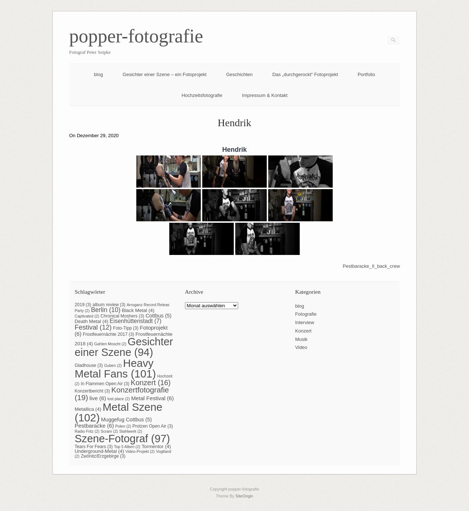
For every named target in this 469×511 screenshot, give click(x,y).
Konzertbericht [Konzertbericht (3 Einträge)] (92, 391)
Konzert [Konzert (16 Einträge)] (151, 383)
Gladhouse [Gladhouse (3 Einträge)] (89, 365)
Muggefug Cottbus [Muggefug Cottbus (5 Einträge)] (126, 419)
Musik (301, 339)
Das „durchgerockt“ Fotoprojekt (305, 74)
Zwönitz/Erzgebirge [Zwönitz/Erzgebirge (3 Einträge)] (103, 456)
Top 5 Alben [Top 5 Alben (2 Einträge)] (127, 446)
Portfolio (366, 74)
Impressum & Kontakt (264, 95)
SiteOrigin (244, 496)
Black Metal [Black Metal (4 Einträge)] (138, 310)
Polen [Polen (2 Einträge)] (123, 426)
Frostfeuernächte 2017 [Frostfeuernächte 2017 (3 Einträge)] (108, 334)
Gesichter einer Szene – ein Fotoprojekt (165, 74)
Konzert (303, 331)
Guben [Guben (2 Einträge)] (113, 365)
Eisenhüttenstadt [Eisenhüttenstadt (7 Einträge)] (135, 321)
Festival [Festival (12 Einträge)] (93, 327)
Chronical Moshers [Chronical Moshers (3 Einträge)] (122, 316)
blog (98, 74)
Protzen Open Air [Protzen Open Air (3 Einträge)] (152, 426)
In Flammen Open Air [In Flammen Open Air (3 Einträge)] (105, 383)
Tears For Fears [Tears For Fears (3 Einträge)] (94, 446)
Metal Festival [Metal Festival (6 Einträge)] (152, 398)
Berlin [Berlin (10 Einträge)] (106, 309)
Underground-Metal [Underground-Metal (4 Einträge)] (99, 451)
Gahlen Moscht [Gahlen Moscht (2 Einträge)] (110, 344)
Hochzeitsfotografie (201, 95)
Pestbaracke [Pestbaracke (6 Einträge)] (94, 425)
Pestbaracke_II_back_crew (371, 266)
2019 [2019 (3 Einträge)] (83, 304)
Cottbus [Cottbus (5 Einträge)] (158, 316)
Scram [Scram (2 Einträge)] (109, 431)
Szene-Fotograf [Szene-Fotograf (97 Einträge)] (122, 438)
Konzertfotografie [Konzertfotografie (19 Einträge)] (122, 394)
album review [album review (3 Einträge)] (109, 304)
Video (301, 347)
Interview (304, 322)
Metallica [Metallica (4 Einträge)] (88, 409)
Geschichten (239, 74)
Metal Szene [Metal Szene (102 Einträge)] (118, 412)
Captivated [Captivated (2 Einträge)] (87, 316)
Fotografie (306, 314)
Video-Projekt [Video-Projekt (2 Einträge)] (140, 451)
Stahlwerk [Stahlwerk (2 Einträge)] (130, 431)
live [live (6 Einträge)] (97, 398)
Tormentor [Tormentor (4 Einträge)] (156, 446)
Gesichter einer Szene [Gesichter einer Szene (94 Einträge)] (124, 347)
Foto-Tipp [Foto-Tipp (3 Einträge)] (126, 328)
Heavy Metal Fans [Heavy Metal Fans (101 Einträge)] (115, 368)
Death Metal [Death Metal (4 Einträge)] (91, 321)
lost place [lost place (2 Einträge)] (118, 399)
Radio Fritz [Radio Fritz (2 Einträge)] (87, 431)
